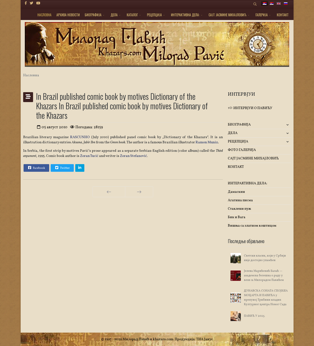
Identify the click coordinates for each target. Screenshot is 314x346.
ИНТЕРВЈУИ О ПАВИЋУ (250, 108)
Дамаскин (236, 191)
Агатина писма (240, 200)
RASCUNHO (80, 137)
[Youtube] (38, 3)
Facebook (36, 167)
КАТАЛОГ (132, 14)
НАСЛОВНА (44, 14)
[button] (280, 125)
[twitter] (31, 3)
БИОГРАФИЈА (93, 14)
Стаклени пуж (239, 208)
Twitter (62, 167)
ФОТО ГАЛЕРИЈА (242, 150)
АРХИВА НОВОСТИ (68, 14)
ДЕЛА (114, 14)
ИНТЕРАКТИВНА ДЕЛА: (185, 14)
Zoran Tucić (89, 156)
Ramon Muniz (207, 142)
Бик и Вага (236, 217)
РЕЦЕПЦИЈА (154, 14)
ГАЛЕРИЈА (261, 14)
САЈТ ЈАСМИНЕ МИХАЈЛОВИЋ (227, 14)
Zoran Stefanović (133, 156)
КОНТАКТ (283, 14)
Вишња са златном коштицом (252, 225)
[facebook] (26, 3)
